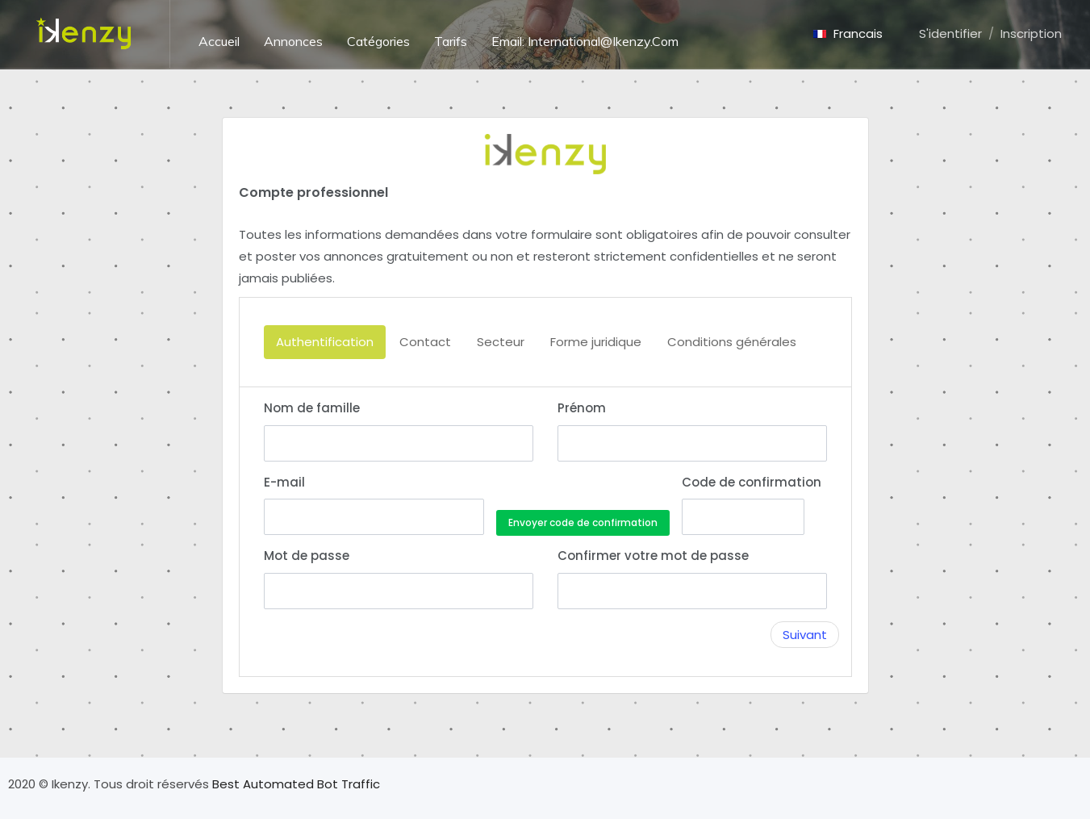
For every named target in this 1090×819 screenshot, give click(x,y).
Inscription (1031, 33)
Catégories (378, 41)
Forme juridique (595, 341)
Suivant (805, 634)
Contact (425, 341)
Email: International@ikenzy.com (585, 41)
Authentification (325, 341)
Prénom (582, 407)
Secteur (500, 341)
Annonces (293, 41)
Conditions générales (731, 341)
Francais (848, 33)
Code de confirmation (743, 482)
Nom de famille (312, 407)
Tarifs (450, 41)
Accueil (219, 41)
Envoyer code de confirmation (583, 522)
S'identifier (950, 33)
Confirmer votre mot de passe (653, 555)
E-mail (284, 482)
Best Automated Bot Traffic (296, 783)
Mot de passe (306, 555)
